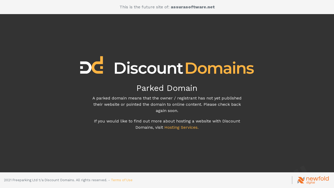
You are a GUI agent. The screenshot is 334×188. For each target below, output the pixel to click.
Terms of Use (122, 180)
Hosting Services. (181, 127)
